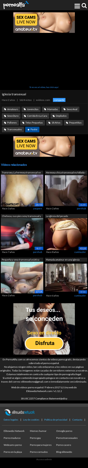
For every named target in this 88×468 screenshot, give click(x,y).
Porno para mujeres (41, 444)
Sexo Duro (12, 115)
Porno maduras (12, 437)
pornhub (81, 208)
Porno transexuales (67, 437)
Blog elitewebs (64, 451)
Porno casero (63, 444)
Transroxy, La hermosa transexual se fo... (21, 173)
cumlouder (80, 252)
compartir (59, 99)
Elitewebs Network (14, 430)
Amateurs (12, 109)
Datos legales (11, 419)
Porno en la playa (13, 451)
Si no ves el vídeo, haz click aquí (44, 87)
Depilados (61, 115)
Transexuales (14, 129)
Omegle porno (64, 430)
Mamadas (52, 109)
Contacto (77, 419)
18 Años (56, 122)
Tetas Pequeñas (34, 122)
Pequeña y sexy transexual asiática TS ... (20, 260)
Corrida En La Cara (37, 115)
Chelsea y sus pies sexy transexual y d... (21, 216)
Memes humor (38, 430)
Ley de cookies (31, 419)
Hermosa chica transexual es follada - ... (66, 173)
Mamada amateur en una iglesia (63, 259)
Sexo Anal (72, 109)
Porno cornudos (39, 451)
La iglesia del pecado (57, 216)
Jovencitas (33, 109)
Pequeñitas (75, 122)
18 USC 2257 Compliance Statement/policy (44, 398)
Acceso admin (44, 459)
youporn (37, 208)
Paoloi (34, 129)
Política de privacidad (55, 419)
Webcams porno (13, 444)
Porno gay (35, 437)
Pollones (12, 122)
